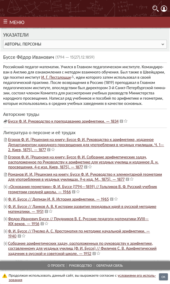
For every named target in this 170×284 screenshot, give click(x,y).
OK (163, 277)
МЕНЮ (16, 22)
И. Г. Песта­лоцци (56, 77)
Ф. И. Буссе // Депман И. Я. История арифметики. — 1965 (58, 199)
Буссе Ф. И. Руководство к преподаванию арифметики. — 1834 (63, 121)
